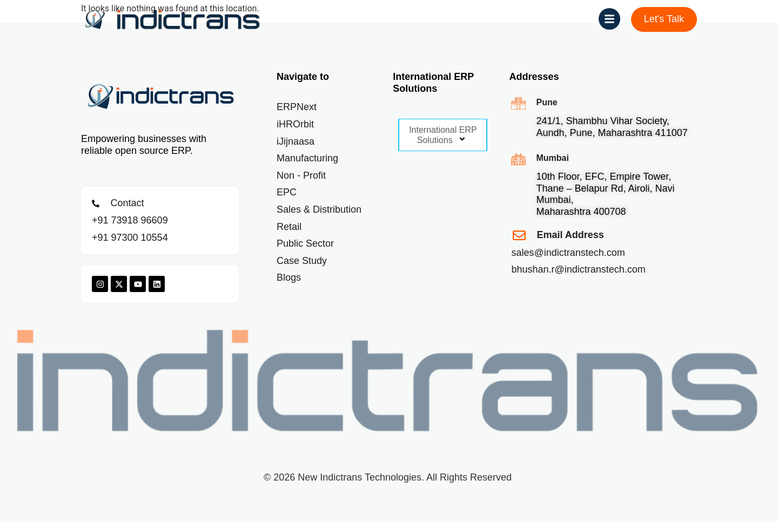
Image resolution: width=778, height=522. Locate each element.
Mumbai (552, 157)
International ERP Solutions (443, 135)
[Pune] (518, 103)
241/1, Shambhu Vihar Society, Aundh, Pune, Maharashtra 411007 (611, 127)
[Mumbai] (518, 159)
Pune (546, 102)
